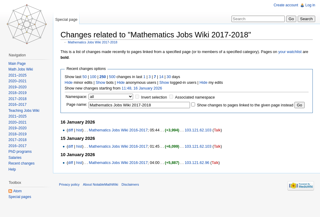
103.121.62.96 (197, 162)
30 (168, 76)
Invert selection (154, 97)
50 (84, 76)
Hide (69, 82)
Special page (66, 19)
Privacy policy (69, 184)
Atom (17, 191)
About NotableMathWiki (100, 184)
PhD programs (20, 151)
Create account (286, 5)
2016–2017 (17, 104)
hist (79, 130)
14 (161, 76)
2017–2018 (17, 99)
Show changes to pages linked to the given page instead (245, 105)
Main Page (17, 63)
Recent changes (21, 163)
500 (112, 76)
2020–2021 (17, 81)
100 (93, 76)
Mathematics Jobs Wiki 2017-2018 (92, 42)
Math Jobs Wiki (20, 69)
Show (100, 82)
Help (12, 169)
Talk (217, 130)
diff (70, 130)
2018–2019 (17, 93)
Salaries (14, 158)
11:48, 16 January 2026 (142, 88)
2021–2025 (17, 75)
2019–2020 (17, 87)
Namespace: (76, 96)
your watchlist (290, 51)
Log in (310, 5)
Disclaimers (130, 184)
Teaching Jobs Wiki (23, 110)
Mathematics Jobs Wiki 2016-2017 (118, 130)
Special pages (19, 197)
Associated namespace (195, 97)
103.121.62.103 (198, 130)
